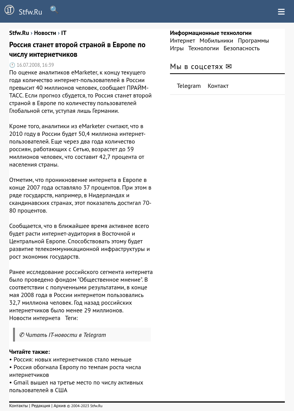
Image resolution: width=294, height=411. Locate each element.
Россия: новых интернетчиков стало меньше (73, 359)
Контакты (18, 405)
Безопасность (242, 48)
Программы (253, 40)
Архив (60, 405)
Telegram (189, 85)
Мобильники (216, 40)
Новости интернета (34, 318)
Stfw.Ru (21, 11)
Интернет (182, 40)
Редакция (40, 405)
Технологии (203, 48)
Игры (177, 48)
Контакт (218, 85)
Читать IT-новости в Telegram (65, 334)
